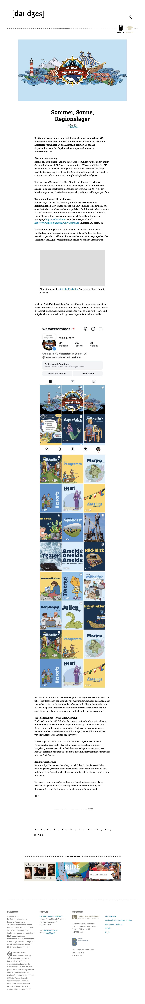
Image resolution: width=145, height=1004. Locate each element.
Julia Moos (74, 127)
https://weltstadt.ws (55, 219)
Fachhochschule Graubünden (51, 916)
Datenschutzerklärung (113, 924)
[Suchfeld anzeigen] (130, 17)
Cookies (108, 928)
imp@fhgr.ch (50, 933)
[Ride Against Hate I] (72, 871)
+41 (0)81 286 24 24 (50, 930)
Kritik (40, 835)
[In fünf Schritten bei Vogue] (40, 871)
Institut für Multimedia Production (118, 920)
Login (107, 932)
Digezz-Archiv (110, 916)
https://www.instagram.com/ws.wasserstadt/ (56, 222)
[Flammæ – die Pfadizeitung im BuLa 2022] (105, 871)
